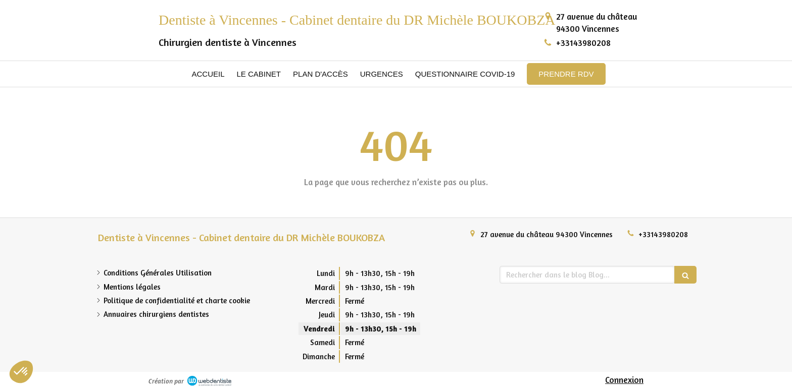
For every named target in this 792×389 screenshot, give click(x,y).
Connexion (624, 379)
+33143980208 (583, 42)
